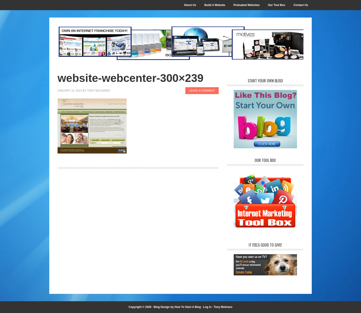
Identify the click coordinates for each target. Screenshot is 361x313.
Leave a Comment (202, 90)
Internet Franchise (180, 43)
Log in (207, 307)
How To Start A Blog (188, 307)
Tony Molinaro (223, 307)
